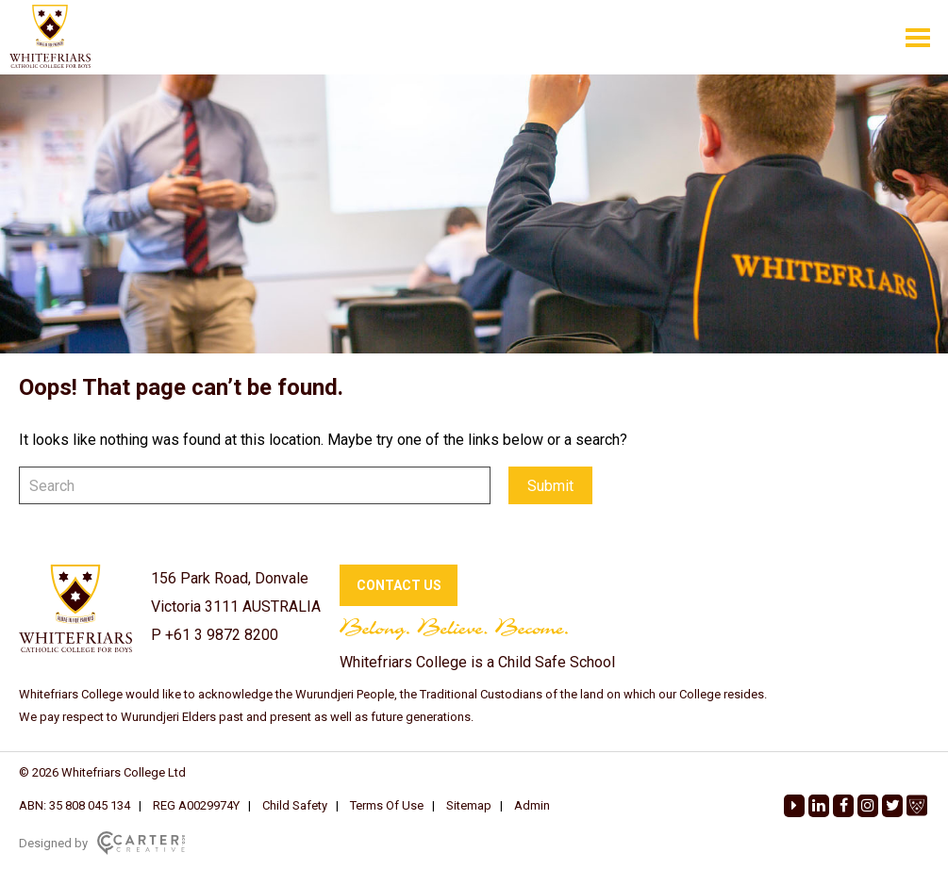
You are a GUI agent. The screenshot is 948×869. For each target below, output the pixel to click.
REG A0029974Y (196, 805)
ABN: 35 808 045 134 (74, 805)
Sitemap (468, 805)
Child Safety (294, 805)
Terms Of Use (387, 805)
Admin (532, 805)
